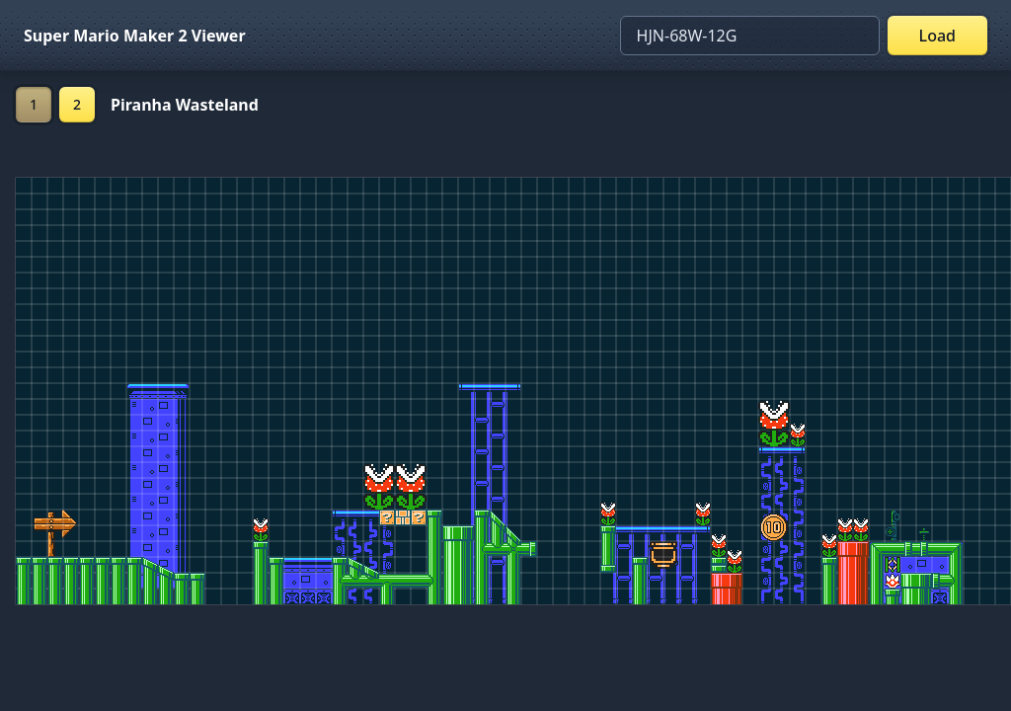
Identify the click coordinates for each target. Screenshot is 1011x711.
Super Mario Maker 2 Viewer (135, 35)
